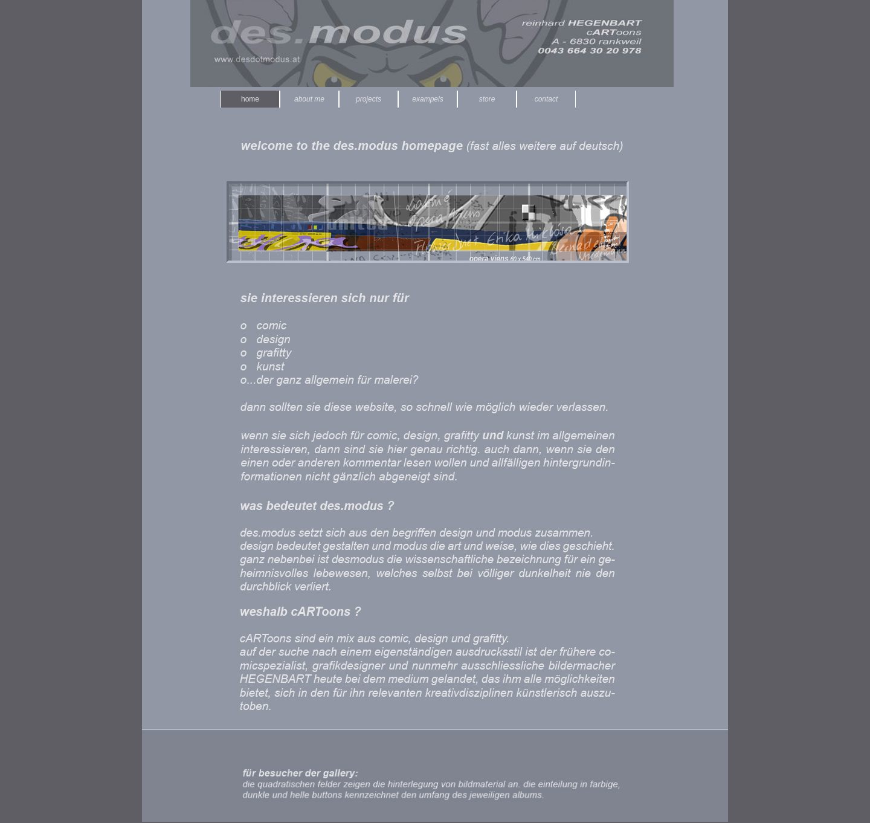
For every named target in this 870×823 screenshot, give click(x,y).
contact (546, 99)
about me (309, 99)
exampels (427, 99)
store (487, 99)
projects (368, 99)
